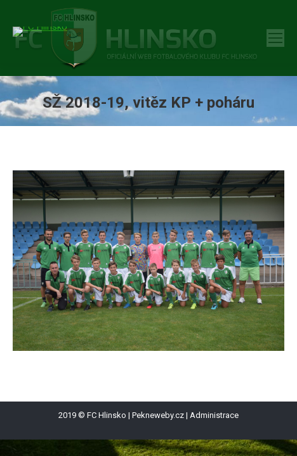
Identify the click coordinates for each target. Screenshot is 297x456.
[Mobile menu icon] (275, 38)
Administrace (214, 415)
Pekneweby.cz (158, 415)
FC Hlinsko (106, 415)
